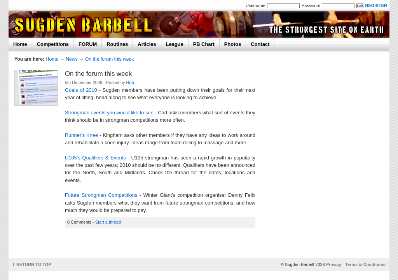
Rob (130, 82)
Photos (232, 44)
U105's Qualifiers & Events (95, 158)
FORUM (88, 44)
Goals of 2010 (81, 90)
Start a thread (108, 222)
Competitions (53, 44)
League (174, 44)
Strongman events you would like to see (109, 113)
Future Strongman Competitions (101, 195)
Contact (260, 44)
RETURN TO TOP (33, 264)
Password (311, 5)
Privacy (333, 264)
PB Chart (204, 44)
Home (20, 44)
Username (255, 5)
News (72, 59)
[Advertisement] (162, 245)
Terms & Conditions (365, 264)
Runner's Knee (81, 135)
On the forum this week (109, 59)
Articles (147, 44)
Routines (117, 44)
